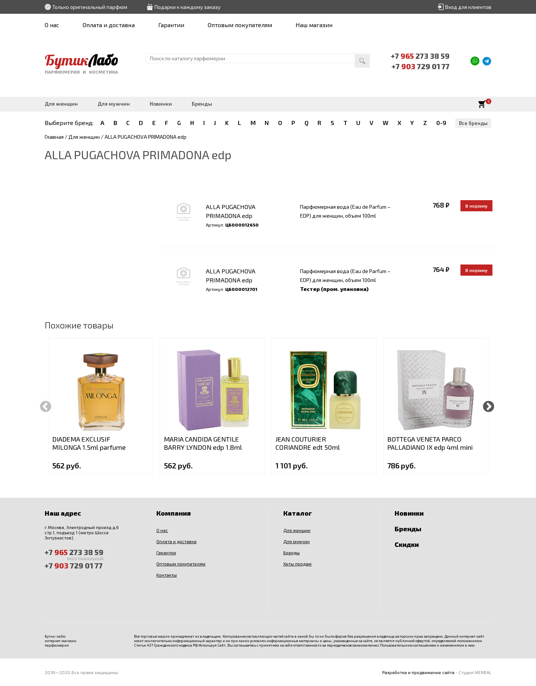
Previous (45, 405)
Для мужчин (114, 103)
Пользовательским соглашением (408, 645)
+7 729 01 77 (421, 66)
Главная (54, 137)
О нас (52, 24)
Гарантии (171, 24)
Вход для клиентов (468, 7)
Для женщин (61, 103)
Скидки (407, 544)
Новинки (161, 103)
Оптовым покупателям (240, 24)
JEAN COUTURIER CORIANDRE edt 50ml (307, 443)
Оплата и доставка (109, 24)
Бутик (81, 60)
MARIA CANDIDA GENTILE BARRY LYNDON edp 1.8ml (203, 443)
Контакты (166, 574)
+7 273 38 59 (420, 55)
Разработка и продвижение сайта (418, 672)
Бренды (202, 103)
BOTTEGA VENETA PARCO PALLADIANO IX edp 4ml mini (430, 443)
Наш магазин (314, 24)
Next (488, 405)
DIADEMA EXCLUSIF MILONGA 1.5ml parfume (89, 443)
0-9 (441, 122)
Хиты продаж (297, 563)
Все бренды (473, 123)
